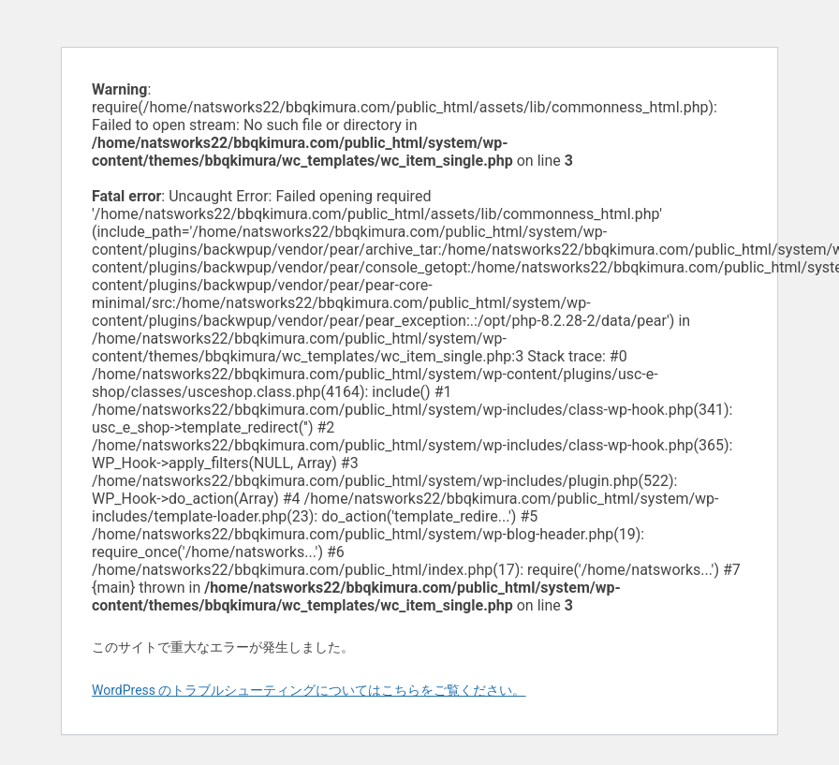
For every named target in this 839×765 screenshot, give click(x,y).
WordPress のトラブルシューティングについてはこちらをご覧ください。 (309, 690)
